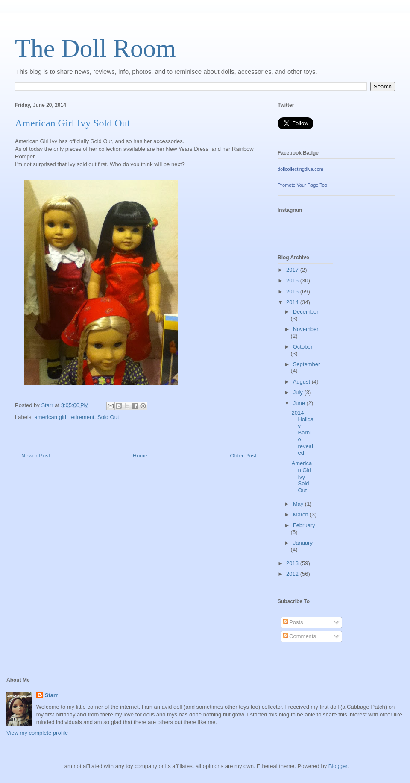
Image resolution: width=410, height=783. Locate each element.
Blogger (337, 766)
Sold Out (108, 417)
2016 (293, 280)
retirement (81, 417)
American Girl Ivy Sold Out (301, 476)
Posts (293, 622)
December (306, 311)
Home (140, 455)
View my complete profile (37, 733)
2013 (293, 563)
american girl (50, 417)
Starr (51, 695)
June (300, 403)
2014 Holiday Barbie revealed (302, 433)
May (299, 504)
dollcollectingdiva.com (300, 169)
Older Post (243, 455)
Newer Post (35, 455)
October (303, 346)
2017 (293, 270)
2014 (293, 302)
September (306, 364)
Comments (299, 636)
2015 (293, 291)
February (304, 525)
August (302, 381)
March (301, 514)
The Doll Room (95, 48)
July (299, 392)
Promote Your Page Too (302, 185)
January (303, 543)
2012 (293, 574)
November (306, 329)
